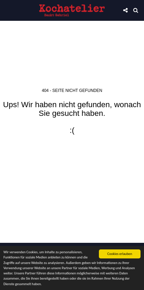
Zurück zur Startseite (72, 152)
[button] (8, 10)
